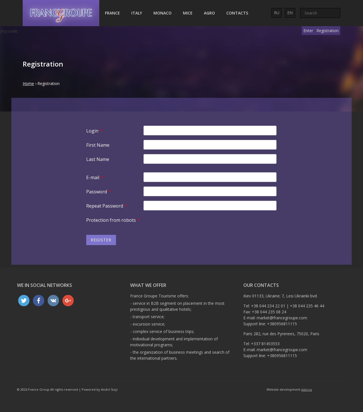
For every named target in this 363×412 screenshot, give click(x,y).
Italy (136, 13)
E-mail (94, 177)
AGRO (209, 13)
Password (98, 192)
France (112, 13)
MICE (188, 13)
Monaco (162, 13)
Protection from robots (113, 220)
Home (28, 83)
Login (94, 131)
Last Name (97, 159)
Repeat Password (106, 206)
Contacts (237, 13)
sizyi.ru (306, 389)
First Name (97, 145)
